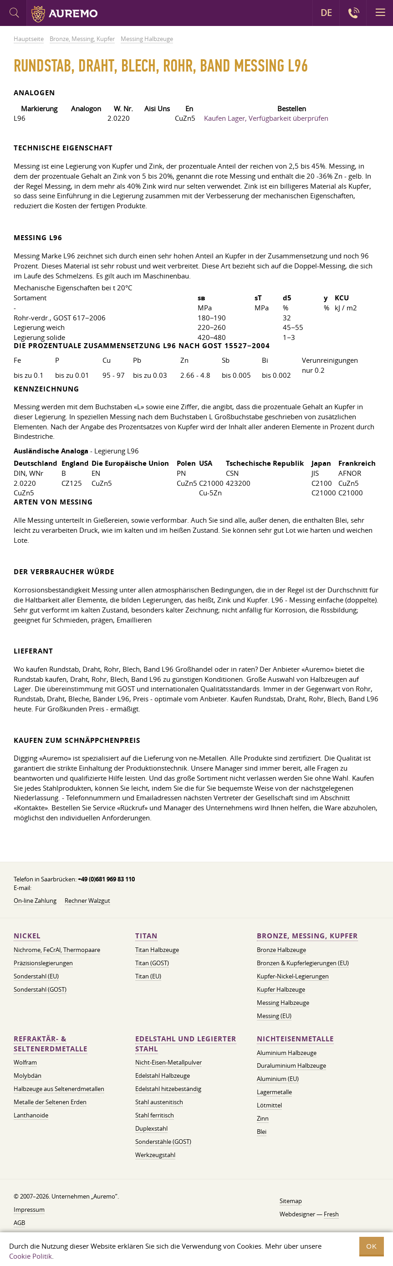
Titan (146, 936)
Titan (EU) (148, 976)
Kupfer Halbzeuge (281, 989)
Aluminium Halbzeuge (286, 1053)
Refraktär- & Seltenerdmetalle (50, 1044)
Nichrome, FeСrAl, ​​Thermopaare (57, 950)
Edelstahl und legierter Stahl (185, 1044)
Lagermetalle (274, 1092)
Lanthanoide (31, 1115)
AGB (19, 1223)
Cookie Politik (30, 1256)
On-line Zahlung (35, 900)
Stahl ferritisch (154, 1115)
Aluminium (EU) (278, 1079)
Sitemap (291, 1201)
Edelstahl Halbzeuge (162, 1075)
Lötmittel (269, 1105)
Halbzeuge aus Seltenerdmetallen (59, 1089)
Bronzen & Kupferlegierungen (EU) (303, 963)
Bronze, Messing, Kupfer (307, 936)
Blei (261, 1131)
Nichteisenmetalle (295, 1039)
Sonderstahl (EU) (36, 976)
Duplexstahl (151, 1128)
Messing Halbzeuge (283, 1002)
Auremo (64, 14)
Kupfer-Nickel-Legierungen (293, 976)
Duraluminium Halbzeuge (291, 1065)
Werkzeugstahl (155, 1155)
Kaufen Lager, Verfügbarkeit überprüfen (266, 118)
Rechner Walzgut (87, 900)
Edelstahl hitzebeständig (168, 1089)
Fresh (331, 1214)
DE (326, 13)
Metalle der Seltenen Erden (50, 1102)
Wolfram (25, 1062)
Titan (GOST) (152, 963)
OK (371, 1246)
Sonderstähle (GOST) (163, 1141)
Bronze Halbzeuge (281, 950)
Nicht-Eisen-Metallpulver (168, 1062)
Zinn (263, 1118)
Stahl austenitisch (159, 1102)
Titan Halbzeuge (157, 950)
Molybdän (27, 1075)
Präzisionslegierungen (43, 963)
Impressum (29, 1209)
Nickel (27, 936)
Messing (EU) (274, 1016)
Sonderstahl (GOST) (40, 989)
